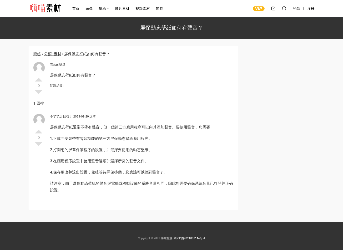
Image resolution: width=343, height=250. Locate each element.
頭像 (89, 8)
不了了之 (56, 116)
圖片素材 (122, 8)
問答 (159, 8)
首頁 (75, 8)
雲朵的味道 (58, 64)
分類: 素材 (52, 54)
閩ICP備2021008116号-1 (189, 238)
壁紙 (102, 8)
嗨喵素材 (45, 8)
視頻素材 (143, 8)
